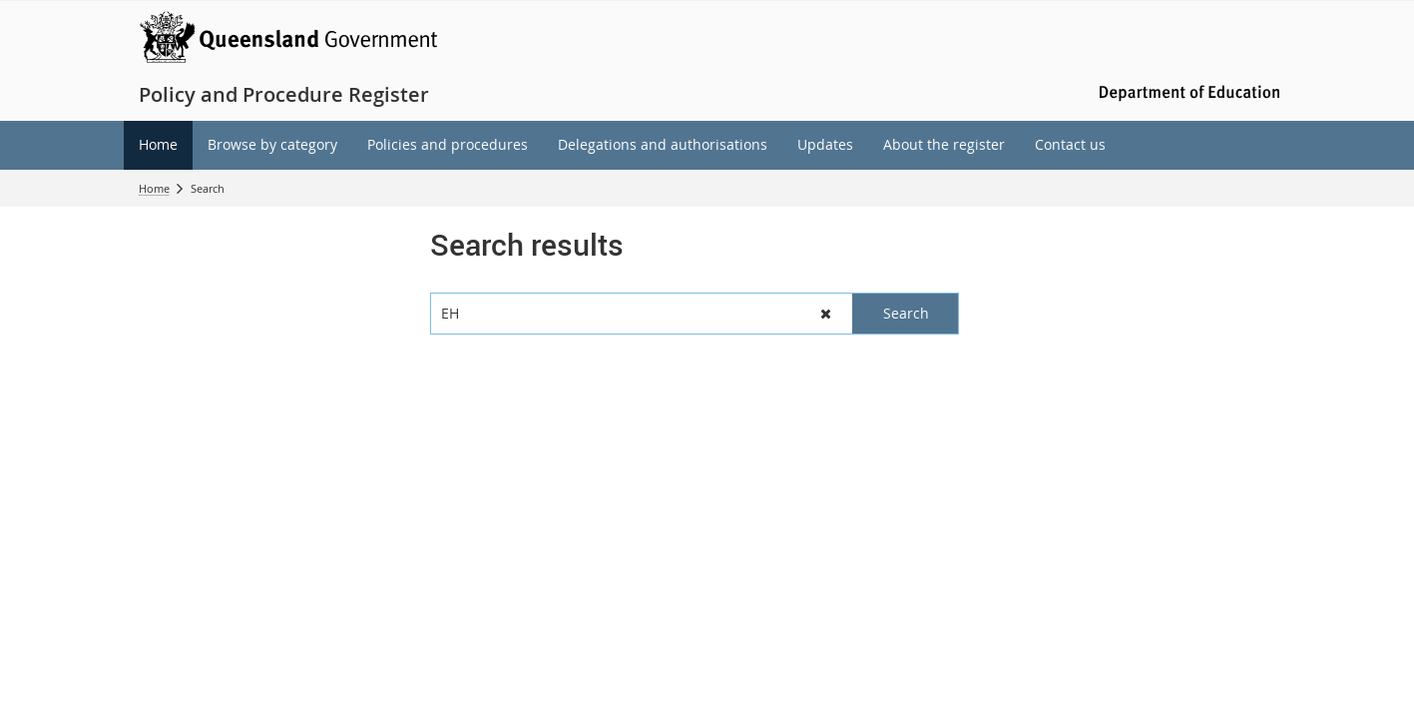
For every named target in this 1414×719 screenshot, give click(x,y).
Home (154, 188)
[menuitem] (158, 145)
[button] (826, 314)
